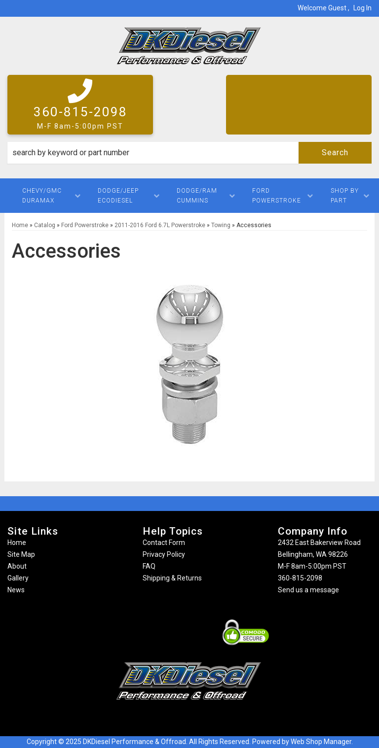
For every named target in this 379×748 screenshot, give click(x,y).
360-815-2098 (300, 578)
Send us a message (308, 590)
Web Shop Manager (321, 742)
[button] (189, 153)
